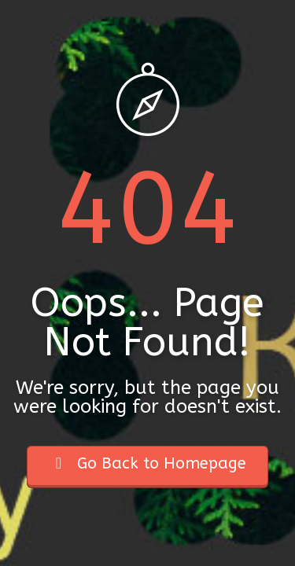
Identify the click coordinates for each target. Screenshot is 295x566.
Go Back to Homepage (147, 463)
